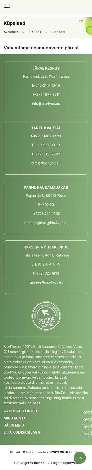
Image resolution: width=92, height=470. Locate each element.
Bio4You (40, 463)
